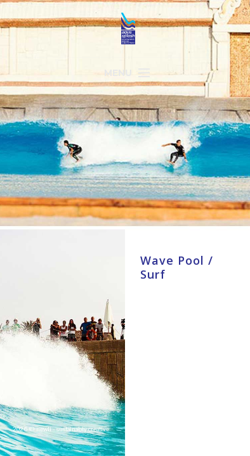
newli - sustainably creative (72, 429)
